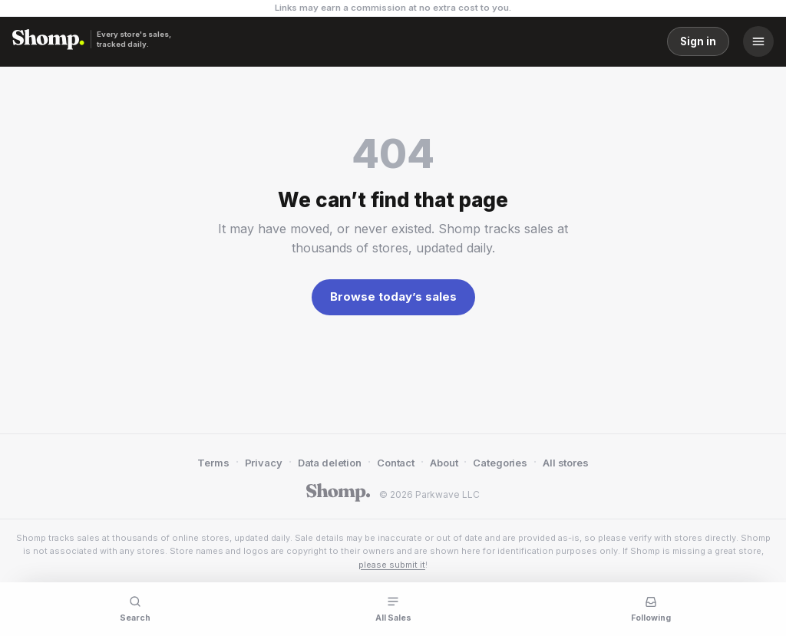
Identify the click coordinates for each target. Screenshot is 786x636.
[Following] (651, 607)
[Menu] (758, 41)
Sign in (698, 41)
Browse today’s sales (393, 296)
